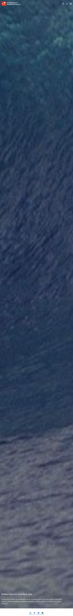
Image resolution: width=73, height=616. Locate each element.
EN (67, 3)
